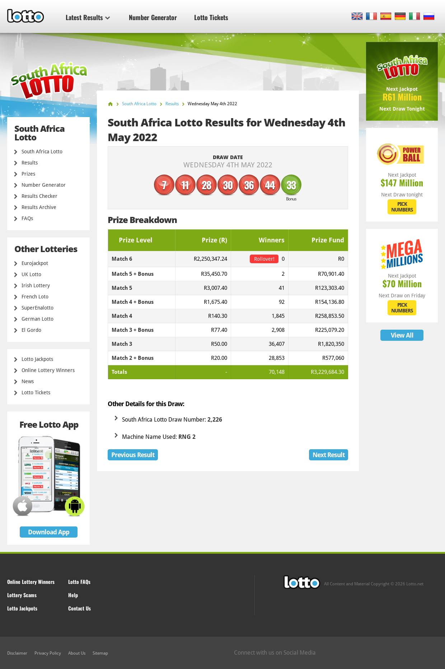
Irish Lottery (36, 285)
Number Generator (153, 17)
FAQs (27, 218)
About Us (76, 653)
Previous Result (132, 455)
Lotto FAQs (79, 581)
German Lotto (37, 319)
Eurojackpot (35, 263)
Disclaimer (17, 653)
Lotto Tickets (211, 17)
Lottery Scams (22, 595)
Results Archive (39, 207)
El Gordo (31, 330)
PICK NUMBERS (402, 207)
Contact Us (79, 608)
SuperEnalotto (37, 308)
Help (73, 595)
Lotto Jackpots (37, 359)
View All (402, 335)
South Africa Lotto (42, 151)
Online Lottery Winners (48, 370)
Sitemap (100, 653)
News (28, 381)
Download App (48, 532)
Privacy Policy (47, 653)
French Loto (35, 296)
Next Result (329, 455)
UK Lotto (31, 274)
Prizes (28, 174)
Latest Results (88, 17)
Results (30, 163)
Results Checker (39, 196)
